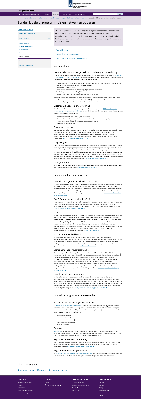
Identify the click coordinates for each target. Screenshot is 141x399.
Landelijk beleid (28, 56)
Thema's (56, 14)
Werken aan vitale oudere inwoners (48, 18)
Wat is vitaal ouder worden (27, 34)
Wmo (119, 154)
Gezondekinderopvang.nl (84, 385)
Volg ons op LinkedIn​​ (58, 385)
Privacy (101, 388)
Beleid (47, 14)
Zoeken (120, 14)
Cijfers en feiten (24, 49)
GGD (59, 31)
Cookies (101, 385)
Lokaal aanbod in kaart (26, 53)
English (101, 395)
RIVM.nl (79, 388)
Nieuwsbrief (21, 388)
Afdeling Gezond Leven (25, 382)
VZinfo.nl (79, 390)
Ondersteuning (80, 14)
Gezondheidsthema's (29, 18)
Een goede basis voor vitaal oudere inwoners (74, 18)
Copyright (102, 382)
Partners (20, 385)
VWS (106, 305)
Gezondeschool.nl (82, 383)
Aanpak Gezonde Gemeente (31, 14)
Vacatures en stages (23, 393)
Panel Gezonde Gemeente (25, 390)
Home (20, 14)
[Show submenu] (43, 14)
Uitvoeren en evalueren (26, 65)
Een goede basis (24, 43)
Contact (47, 382)
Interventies (67, 14)
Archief (101, 393)
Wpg (114, 154)
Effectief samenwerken (26, 46)
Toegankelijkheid (104, 390)
